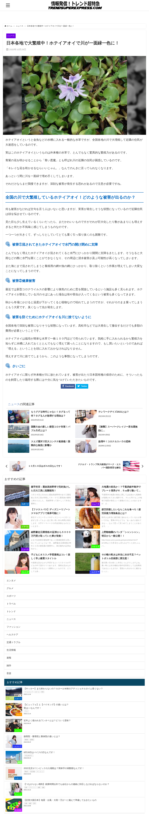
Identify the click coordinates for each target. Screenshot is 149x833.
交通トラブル (13, 642)
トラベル (11, 604)
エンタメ (11, 581)
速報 (9, 658)
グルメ (10, 588)
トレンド (11, 611)
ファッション (13, 627)
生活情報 (11, 650)
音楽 (9, 673)
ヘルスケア (12, 635)
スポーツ (11, 596)
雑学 (9, 666)
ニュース (11, 36)
